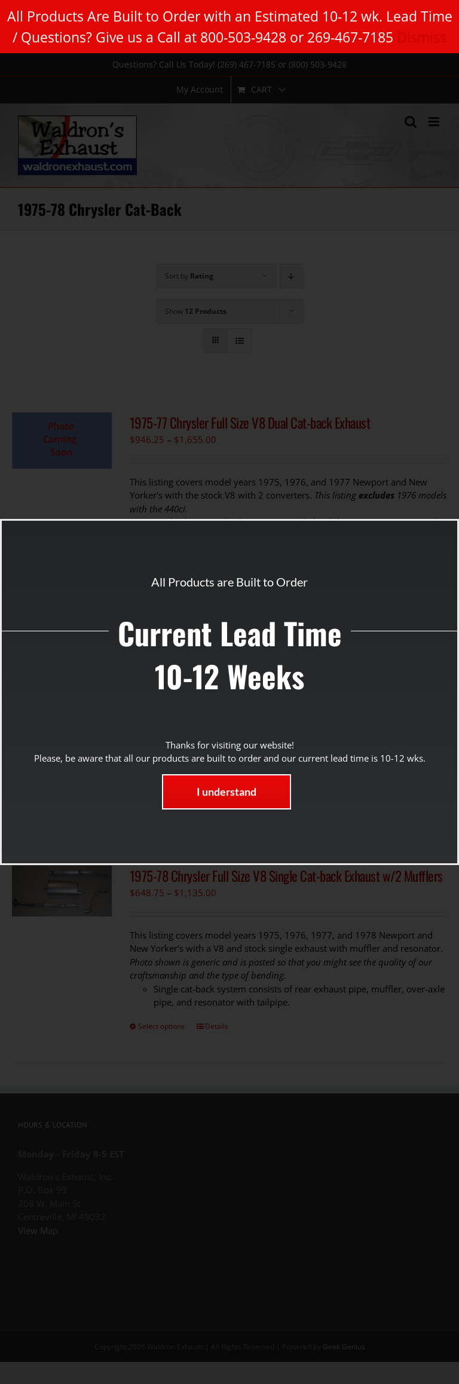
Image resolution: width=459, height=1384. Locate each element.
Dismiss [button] (421, 37)
